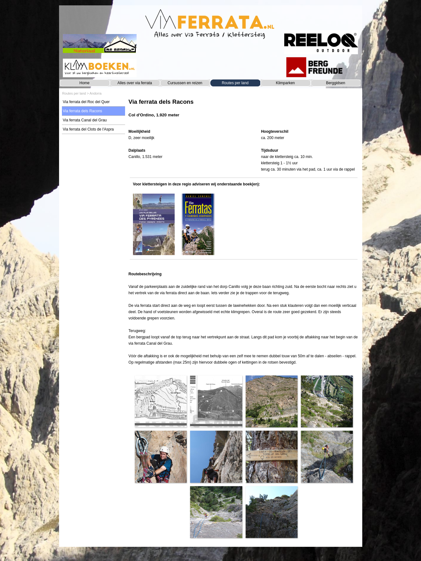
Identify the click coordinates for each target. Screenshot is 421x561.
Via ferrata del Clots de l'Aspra (88, 129)
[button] (160, 401)
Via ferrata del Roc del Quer (86, 102)
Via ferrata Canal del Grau (85, 120)
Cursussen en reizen (184, 83)
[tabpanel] (244, 111)
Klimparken (285, 83)
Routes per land (235, 83)
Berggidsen (335, 83)
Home (84, 83)
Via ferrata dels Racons (82, 111)
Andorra (96, 93)
